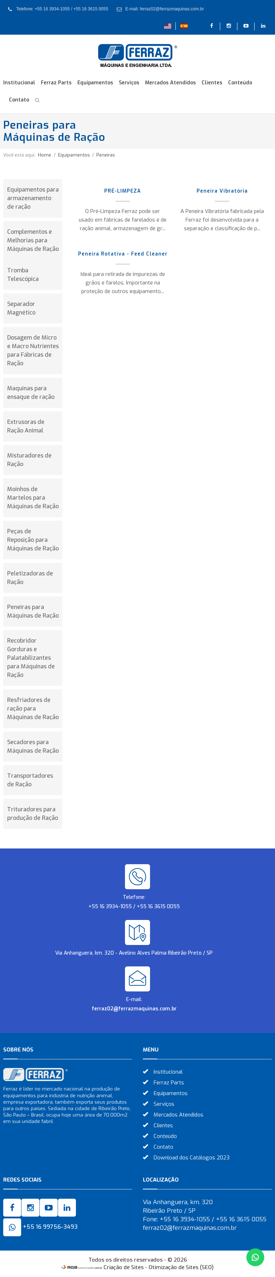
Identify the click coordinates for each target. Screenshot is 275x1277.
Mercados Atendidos (170, 82)
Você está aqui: (19, 155)
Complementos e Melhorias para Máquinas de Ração (33, 240)
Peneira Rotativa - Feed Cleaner (123, 254)
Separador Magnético (21, 308)
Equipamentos (95, 82)
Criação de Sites (123, 1267)
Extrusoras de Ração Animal (25, 426)
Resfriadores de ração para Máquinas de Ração (33, 708)
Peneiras (105, 155)
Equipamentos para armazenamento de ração (33, 198)
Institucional (19, 82)
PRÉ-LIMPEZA (122, 191)
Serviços (129, 82)
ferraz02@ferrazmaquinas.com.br (134, 1008)
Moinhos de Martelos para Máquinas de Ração (33, 497)
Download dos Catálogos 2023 (192, 1157)
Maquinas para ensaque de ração (30, 393)
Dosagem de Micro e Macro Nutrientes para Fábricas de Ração (33, 350)
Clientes (212, 82)
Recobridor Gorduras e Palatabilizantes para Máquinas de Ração (31, 658)
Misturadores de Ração (29, 460)
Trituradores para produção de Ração (32, 814)
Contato (19, 99)
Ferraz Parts (56, 82)
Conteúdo (240, 82)
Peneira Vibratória (222, 191)
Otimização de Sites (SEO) (181, 1267)
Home (44, 155)
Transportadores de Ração (30, 780)
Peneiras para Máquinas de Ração (33, 611)
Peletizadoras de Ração (30, 578)
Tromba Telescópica (23, 275)
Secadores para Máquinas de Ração (33, 746)
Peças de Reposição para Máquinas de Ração (33, 540)
